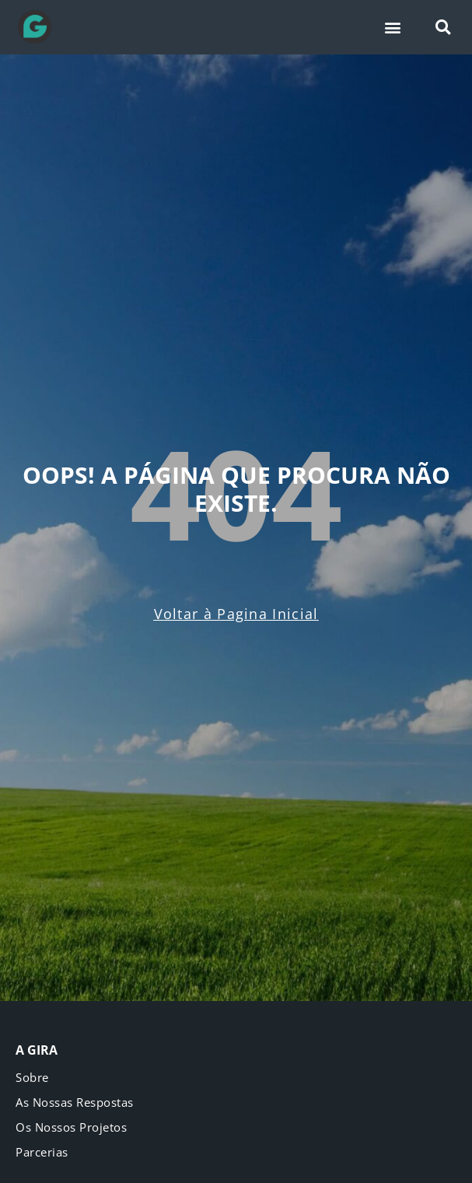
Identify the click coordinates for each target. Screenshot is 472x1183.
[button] (393, 27)
